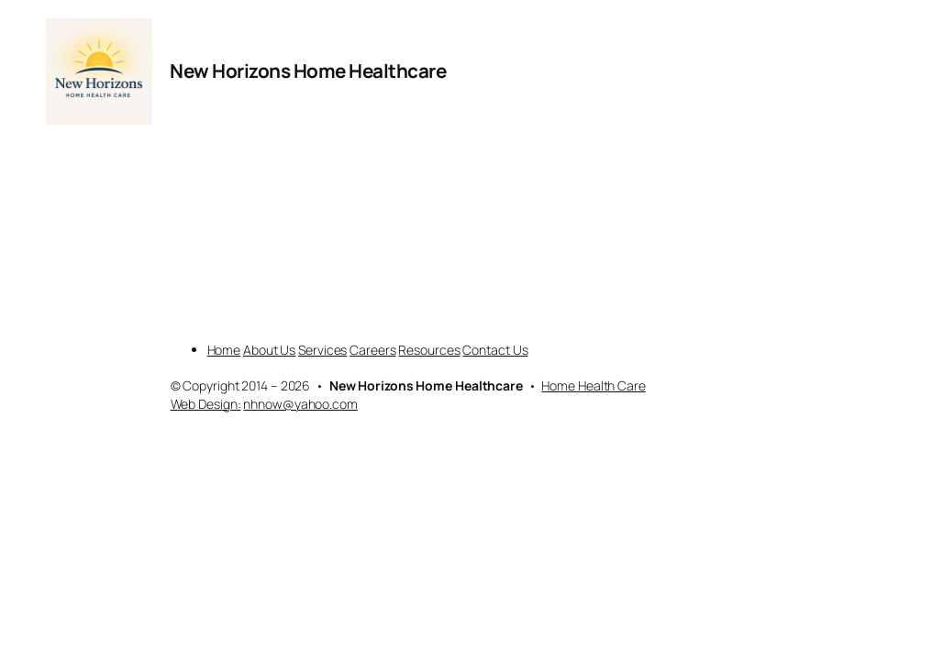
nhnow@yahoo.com (300, 403)
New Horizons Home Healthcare (308, 70)
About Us (269, 349)
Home (224, 349)
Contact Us (494, 349)
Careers (372, 349)
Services (322, 349)
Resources (429, 349)
